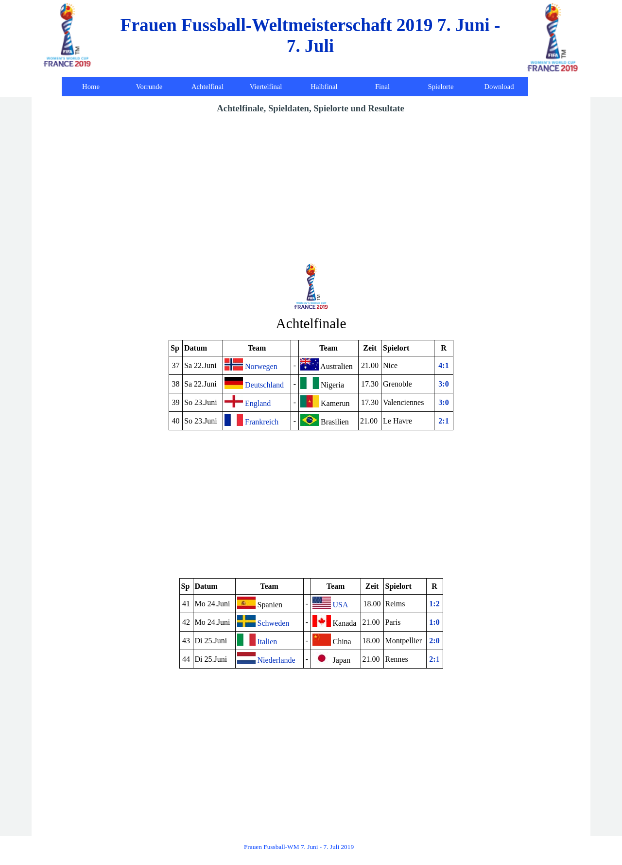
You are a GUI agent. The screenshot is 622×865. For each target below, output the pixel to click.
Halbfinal (324, 86)
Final (382, 86)
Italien (257, 640)
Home (91, 86)
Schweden (263, 621)
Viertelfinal (266, 86)
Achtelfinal (207, 86)
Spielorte (441, 86)
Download (499, 86)
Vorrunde (149, 86)
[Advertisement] (311, 188)
